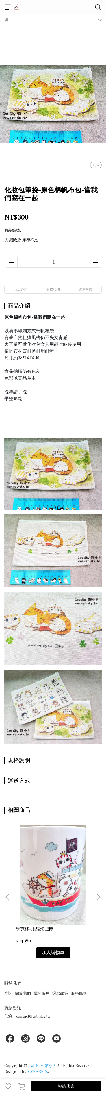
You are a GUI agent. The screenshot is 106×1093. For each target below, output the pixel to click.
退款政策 (60, 993)
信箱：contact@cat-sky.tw (27, 1016)
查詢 (8, 993)
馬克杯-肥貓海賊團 (35, 929)
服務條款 (79, 993)
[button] (98, 897)
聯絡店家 (66, 1086)
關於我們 (23, 993)
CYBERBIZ (38, 1071)
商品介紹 (20, 290)
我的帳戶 (41, 993)
